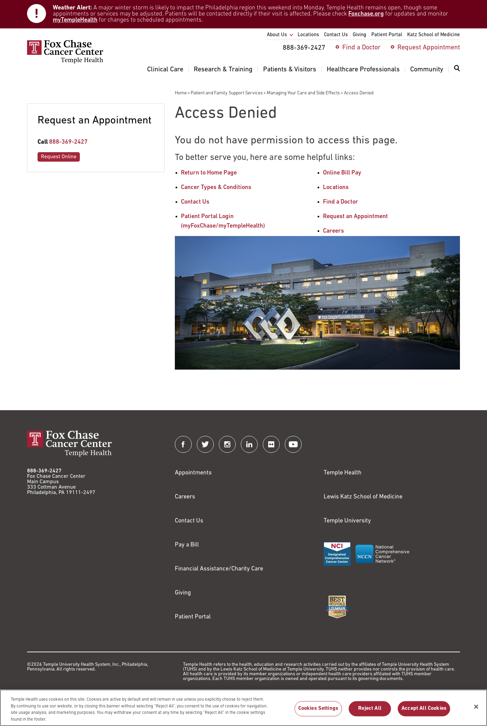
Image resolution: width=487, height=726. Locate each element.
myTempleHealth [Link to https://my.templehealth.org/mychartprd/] (75, 20)
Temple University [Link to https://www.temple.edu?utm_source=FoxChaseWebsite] (347, 521)
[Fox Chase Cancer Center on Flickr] (271, 444)
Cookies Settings (318, 712)
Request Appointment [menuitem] (428, 47)
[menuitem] (457, 72)
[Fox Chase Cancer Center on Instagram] (227, 444)
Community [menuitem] (426, 69)
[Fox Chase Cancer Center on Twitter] (205, 444)
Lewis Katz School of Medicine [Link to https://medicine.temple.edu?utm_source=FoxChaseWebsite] (363, 497)
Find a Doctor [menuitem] (361, 47)
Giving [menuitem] (359, 35)
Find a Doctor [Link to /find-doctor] (340, 202)
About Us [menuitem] (277, 35)
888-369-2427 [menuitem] (304, 48)
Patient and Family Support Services (227, 93)
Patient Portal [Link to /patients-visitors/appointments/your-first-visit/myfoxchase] (193, 617)
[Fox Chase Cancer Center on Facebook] (183, 444)
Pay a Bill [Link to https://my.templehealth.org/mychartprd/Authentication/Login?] (187, 545)
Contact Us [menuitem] (336, 35)
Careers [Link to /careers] (333, 231)
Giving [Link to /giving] (183, 593)
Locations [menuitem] (308, 35)
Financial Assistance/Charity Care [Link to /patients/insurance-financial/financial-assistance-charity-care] (219, 569)
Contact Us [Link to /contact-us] (195, 202)
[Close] (476, 709)
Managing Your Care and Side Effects (303, 93)
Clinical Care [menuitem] (165, 69)
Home (181, 93)
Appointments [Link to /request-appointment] (193, 473)
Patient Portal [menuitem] (386, 35)
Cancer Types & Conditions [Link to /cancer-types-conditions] (216, 187)
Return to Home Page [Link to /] (209, 173)
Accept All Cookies (423, 712)
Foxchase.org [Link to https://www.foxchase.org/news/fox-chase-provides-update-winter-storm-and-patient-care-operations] (366, 14)
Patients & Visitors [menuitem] (289, 69)
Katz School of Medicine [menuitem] (433, 35)
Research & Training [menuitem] (223, 69)
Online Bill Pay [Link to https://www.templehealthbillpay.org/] (342, 173)
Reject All (369, 712)
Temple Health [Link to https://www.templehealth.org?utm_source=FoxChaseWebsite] (343, 473)
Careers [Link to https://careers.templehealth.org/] (185, 497)
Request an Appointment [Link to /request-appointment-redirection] (355, 216)
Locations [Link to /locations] (336, 187)
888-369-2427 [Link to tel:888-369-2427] (68, 142)
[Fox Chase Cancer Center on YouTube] (293, 444)
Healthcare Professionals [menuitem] (363, 69)
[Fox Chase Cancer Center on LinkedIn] (249, 444)
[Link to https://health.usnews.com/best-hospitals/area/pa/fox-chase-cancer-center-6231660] (337, 606)
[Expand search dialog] (457, 70)
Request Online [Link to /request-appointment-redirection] (58, 157)
